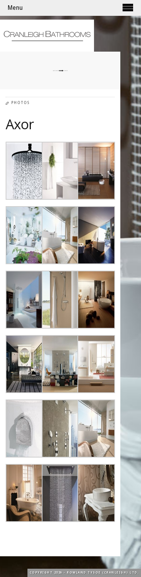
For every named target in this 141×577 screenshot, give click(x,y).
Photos (20, 103)
